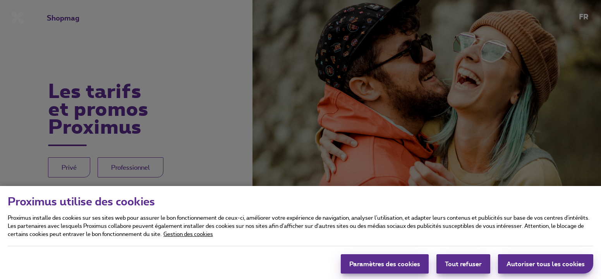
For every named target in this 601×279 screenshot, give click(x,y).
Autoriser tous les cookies (546, 265)
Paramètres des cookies (384, 265)
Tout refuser (463, 265)
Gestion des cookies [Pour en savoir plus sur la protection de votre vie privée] (188, 234)
